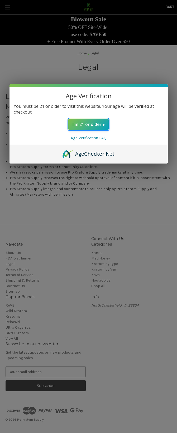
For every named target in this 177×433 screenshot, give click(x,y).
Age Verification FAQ (89, 137)
